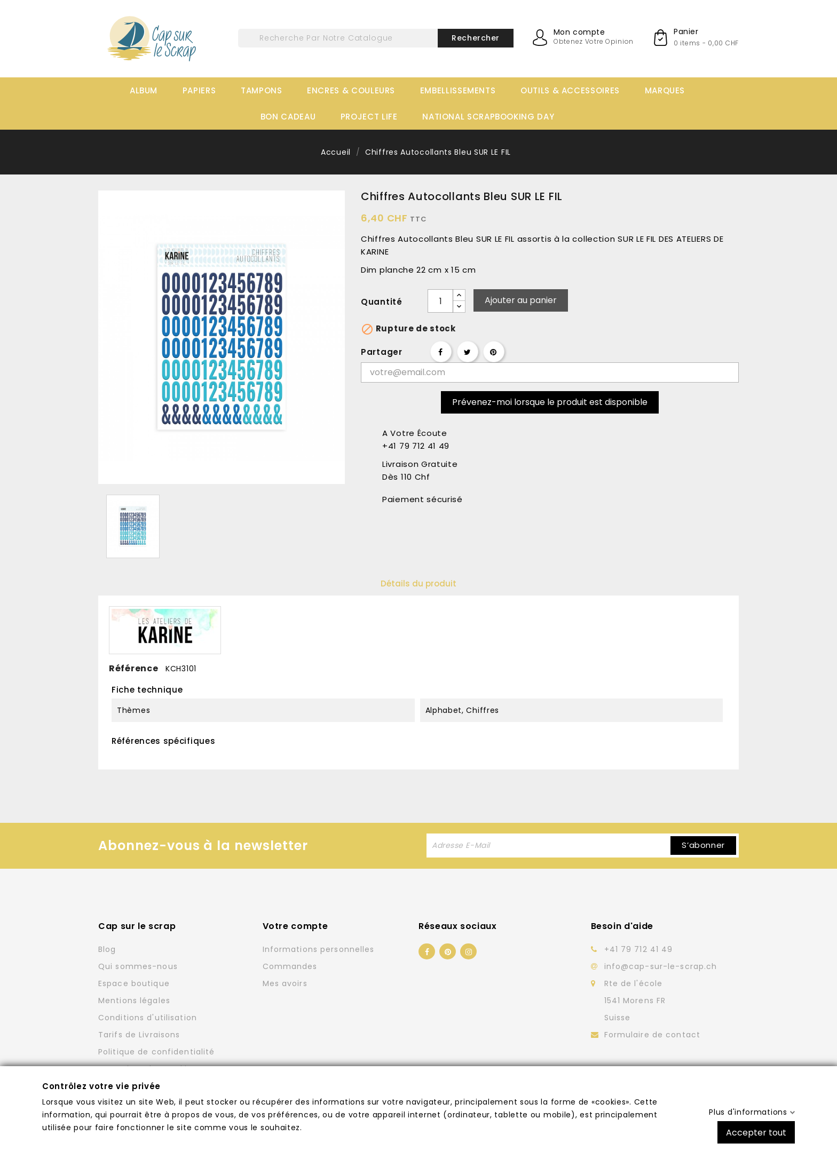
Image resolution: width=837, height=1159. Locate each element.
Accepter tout (756, 1132)
